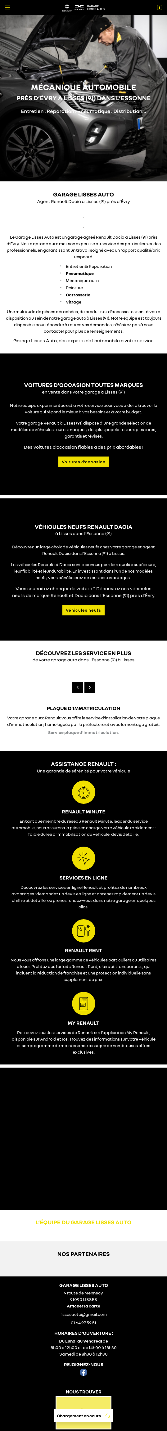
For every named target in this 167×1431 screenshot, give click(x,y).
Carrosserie (78, 287)
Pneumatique (80, 266)
